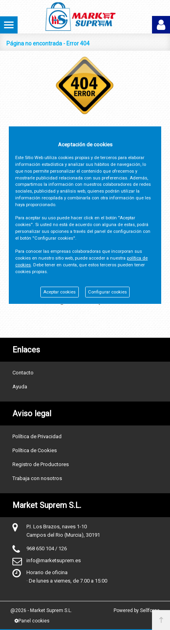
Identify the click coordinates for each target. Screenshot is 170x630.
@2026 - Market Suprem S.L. (41, 610)
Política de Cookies (34, 450)
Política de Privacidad (37, 436)
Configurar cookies (107, 292)
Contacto (23, 373)
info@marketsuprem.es (53, 560)
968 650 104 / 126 (46, 548)
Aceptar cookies (59, 292)
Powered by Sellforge (137, 610)
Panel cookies (32, 621)
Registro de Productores (40, 464)
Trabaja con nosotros (37, 478)
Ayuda (19, 387)
